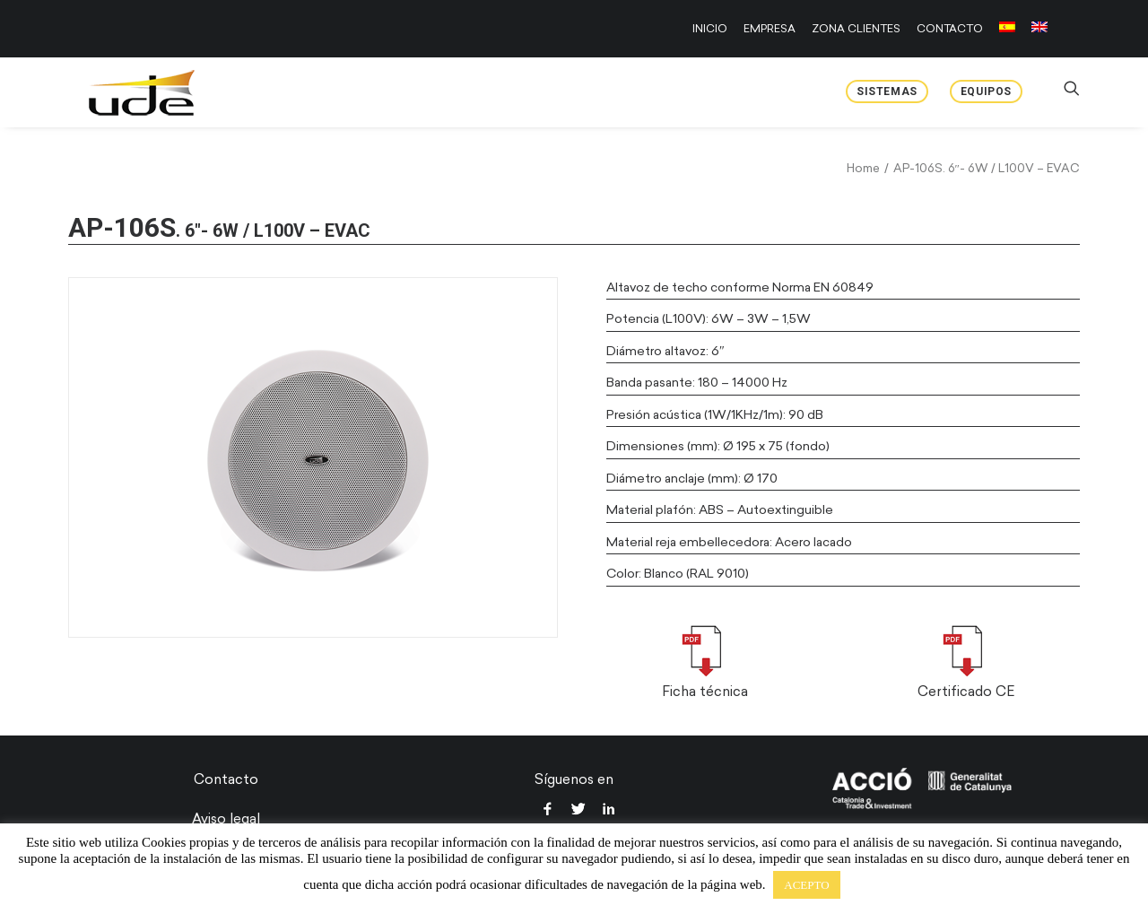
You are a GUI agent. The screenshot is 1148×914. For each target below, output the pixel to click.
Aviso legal (226, 819)
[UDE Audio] (125, 92)
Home (863, 168)
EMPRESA (770, 28)
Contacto (226, 779)
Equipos (986, 91)
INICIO (709, 28)
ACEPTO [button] (806, 885)
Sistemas (887, 91)
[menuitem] (713, 28)
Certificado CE (966, 691)
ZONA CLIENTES (856, 28)
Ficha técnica (705, 691)
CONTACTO (950, 28)
